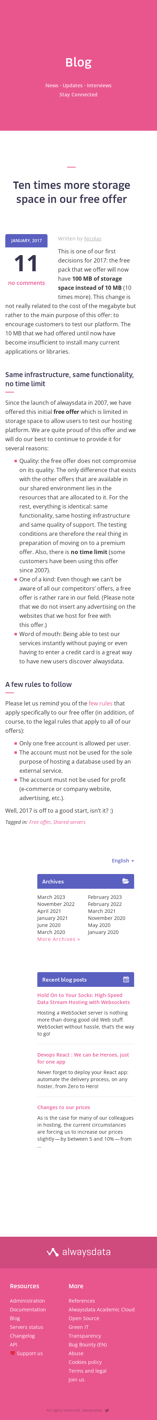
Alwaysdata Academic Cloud (102, 1309)
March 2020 (51, 932)
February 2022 (105, 904)
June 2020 (49, 925)
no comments (26, 283)
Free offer (40, 822)
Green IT (79, 1327)
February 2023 (105, 897)
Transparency (85, 1335)
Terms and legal (88, 1370)
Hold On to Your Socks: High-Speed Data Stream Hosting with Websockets (83, 998)
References (82, 1300)
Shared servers (69, 822)
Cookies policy (85, 1362)
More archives (56, 939)
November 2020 (106, 918)
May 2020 (99, 925)
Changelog (22, 1335)
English (123, 860)
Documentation (28, 1309)
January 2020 (103, 932)
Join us (76, 1379)
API (13, 1344)
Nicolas (92, 238)
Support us (26, 1353)
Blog (15, 1318)
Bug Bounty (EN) (88, 1344)
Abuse (76, 1353)
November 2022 (56, 904)
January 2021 (52, 918)
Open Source (84, 1318)
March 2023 (51, 897)
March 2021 (102, 911)
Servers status (26, 1327)
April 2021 (49, 911)
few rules (101, 703)
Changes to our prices (63, 1107)
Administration (27, 1300)
